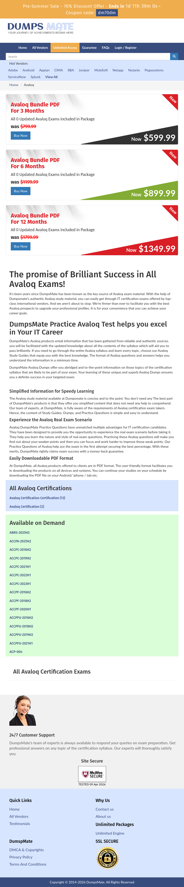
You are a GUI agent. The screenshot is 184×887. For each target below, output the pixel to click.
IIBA (71, 70)
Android (28, 70)
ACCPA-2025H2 (20, 541)
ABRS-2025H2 (20, 533)
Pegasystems (154, 70)
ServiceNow (17, 77)
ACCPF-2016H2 (20, 592)
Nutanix (134, 70)
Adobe (13, 70)
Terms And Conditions (27, 864)
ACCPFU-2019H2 (21, 635)
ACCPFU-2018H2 (21, 626)
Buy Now (20, 135)
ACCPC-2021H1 (20, 567)
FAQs (105, 48)
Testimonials (19, 823)
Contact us (105, 809)
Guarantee (89, 48)
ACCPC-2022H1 (20, 575)
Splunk (35, 77)
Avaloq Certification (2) (27, 507)
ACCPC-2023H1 (20, 584)
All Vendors (40, 48)
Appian (44, 70)
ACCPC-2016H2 (20, 550)
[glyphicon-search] (174, 56)
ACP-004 (16, 652)
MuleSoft (101, 70)
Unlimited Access (65, 48)
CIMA (58, 70)
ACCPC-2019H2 (20, 558)
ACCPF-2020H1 (20, 609)
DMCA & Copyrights (26, 849)
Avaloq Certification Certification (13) (37, 498)
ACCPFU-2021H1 (21, 643)
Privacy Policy (21, 857)
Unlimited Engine (110, 833)
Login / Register (126, 48)
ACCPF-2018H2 (20, 601)
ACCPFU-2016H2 (21, 618)
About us (103, 816)
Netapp (118, 70)
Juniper (84, 70)
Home (22, 48)
